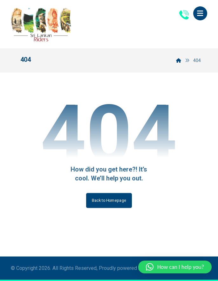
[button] (200, 13)
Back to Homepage (109, 200)
